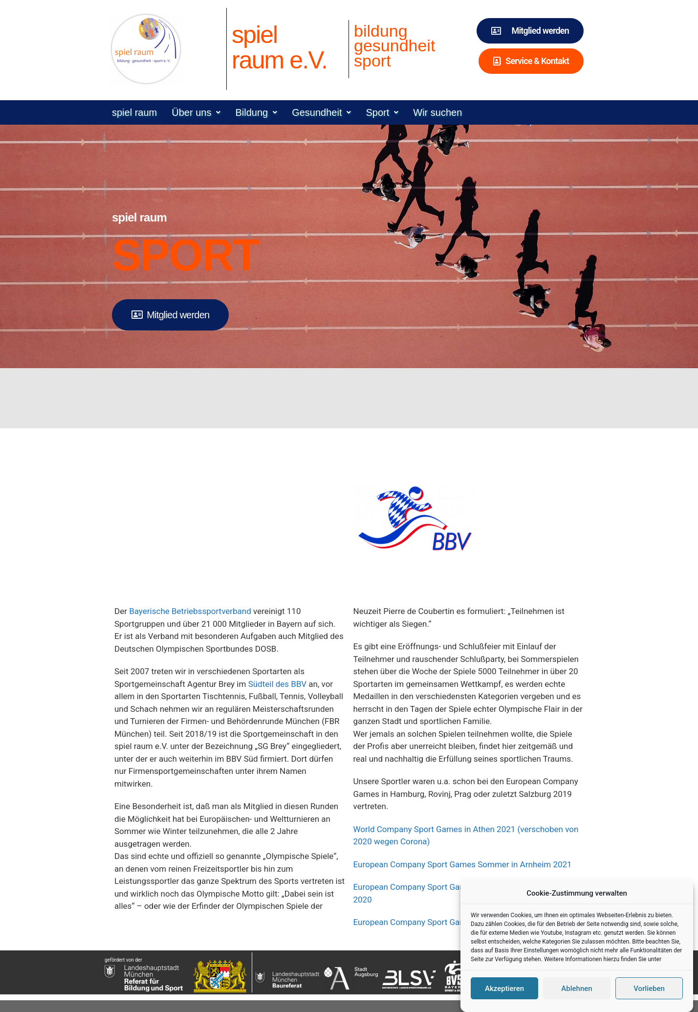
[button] (196, 112)
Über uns (196, 112)
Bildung (256, 112)
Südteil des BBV (277, 684)
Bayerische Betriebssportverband (190, 611)
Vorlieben (649, 994)
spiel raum (134, 112)
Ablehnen (576, 994)
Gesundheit (321, 112)
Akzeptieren (504, 994)
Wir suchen (437, 112)
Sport (382, 112)
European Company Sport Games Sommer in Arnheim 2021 (462, 864)
